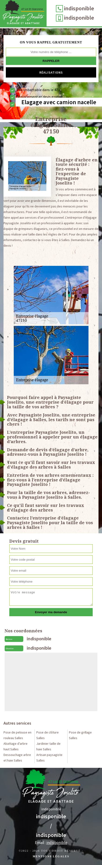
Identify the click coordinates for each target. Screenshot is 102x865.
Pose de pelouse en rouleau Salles (17, 735)
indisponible (79, 8)
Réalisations (51, 72)
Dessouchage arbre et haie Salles (17, 757)
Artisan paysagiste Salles (49, 757)
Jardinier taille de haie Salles (48, 746)
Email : (51, 842)
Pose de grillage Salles (80, 735)
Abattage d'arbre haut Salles (15, 746)
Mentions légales (51, 856)
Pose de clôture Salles (47, 735)
